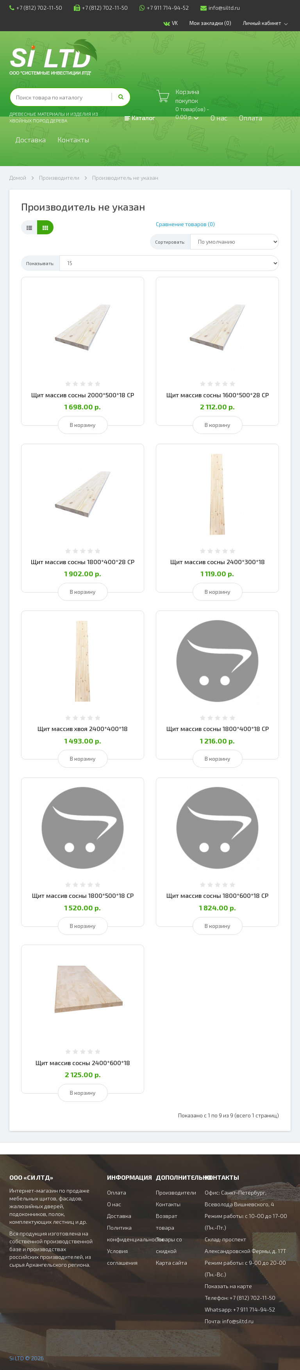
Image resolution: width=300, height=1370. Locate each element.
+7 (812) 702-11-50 (35, 7)
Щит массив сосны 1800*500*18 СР (83, 895)
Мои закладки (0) (210, 23)
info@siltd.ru (220, 7)
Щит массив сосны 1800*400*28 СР (82, 561)
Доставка (30, 139)
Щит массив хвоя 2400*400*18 (83, 728)
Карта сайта (171, 1262)
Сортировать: (170, 241)
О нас (219, 117)
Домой (17, 177)
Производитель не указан (125, 177)
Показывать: (40, 263)
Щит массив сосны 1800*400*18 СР (217, 728)
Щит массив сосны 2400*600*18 (83, 1062)
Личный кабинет (267, 23)
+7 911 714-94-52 (164, 7)
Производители (59, 177)
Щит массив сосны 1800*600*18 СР (217, 895)
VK (170, 23)
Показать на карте (228, 1286)
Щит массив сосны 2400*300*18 (217, 561)
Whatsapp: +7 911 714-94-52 (240, 1309)
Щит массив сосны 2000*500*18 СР (82, 394)
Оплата (250, 117)
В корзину (83, 424)
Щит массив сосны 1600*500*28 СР (217, 394)
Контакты (73, 139)
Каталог (140, 117)
